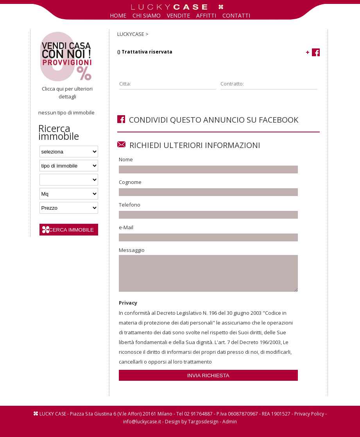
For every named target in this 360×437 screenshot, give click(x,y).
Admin (229, 428)
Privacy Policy (309, 420)
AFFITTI (206, 15)
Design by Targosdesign (192, 428)
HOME (118, 15)
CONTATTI (236, 15)
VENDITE (178, 15)
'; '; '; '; (68, 165)
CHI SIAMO (147, 15)
